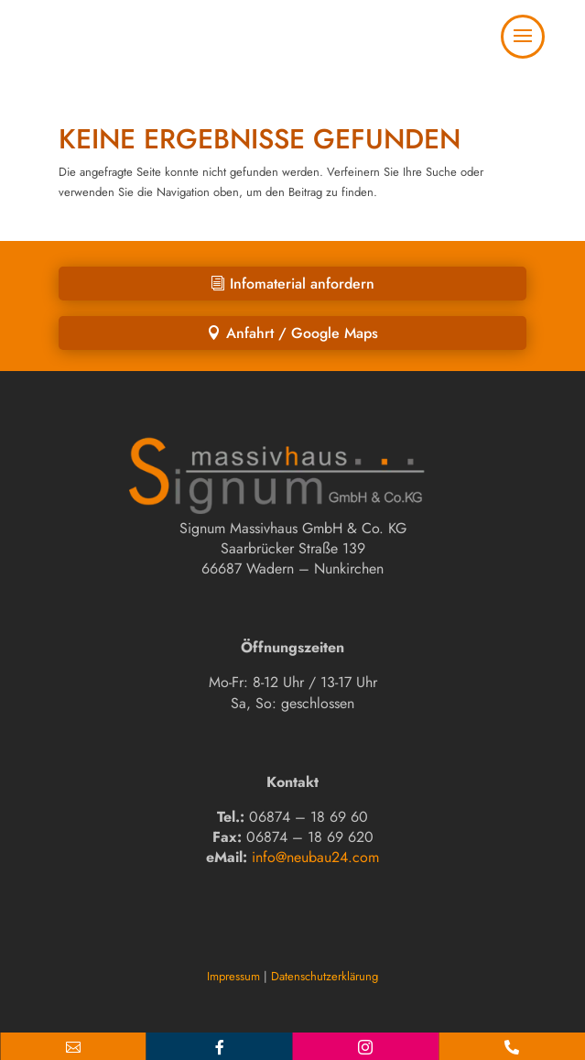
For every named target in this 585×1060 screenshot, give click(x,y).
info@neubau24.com (315, 857)
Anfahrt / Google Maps (302, 333)
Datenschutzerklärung (324, 976)
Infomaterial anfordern (302, 283)
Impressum (233, 976)
